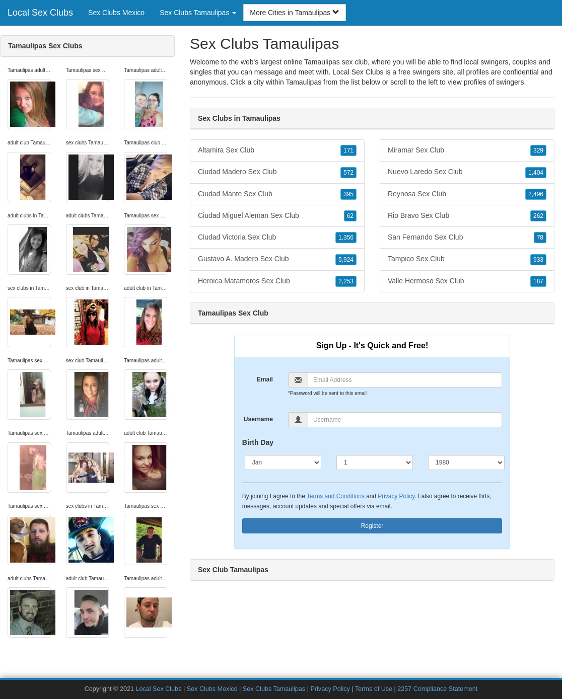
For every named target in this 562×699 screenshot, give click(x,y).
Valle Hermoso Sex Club (467, 281)
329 (538, 150)
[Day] (374, 462)
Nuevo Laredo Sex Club (467, 172)
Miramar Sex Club (467, 150)
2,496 (535, 194)
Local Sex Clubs (40, 13)
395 (348, 194)
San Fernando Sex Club (467, 237)
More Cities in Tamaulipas (294, 13)
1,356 (346, 237)
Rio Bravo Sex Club (467, 215)
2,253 (346, 281)
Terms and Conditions (336, 496)
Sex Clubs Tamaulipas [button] (198, 13)
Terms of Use (373, 688)
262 (538, 215)
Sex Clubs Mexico (116, 13)
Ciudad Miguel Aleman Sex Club (277, 215)
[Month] (283, 462)
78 (540, 237)
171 (348, 150)
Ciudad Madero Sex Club (277, 172)
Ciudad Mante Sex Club (277, 194)
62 (350, 215)
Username (258, 419)
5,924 (346, 259)
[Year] (466, 462)
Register (372, 525)
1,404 (535, 172)
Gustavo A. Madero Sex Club (277, 259)
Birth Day (257, 442)
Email (265, 379)
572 (348, 172)
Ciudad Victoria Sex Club (277, 237)
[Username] (405, 419)
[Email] (405, 379)
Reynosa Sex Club (467, 194)
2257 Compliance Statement (437, 688)
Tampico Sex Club (467, 259)
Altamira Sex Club (277, 150)
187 (538, 281)
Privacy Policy (396, 496)
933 (538, 259)
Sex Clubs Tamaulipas (274, 688)
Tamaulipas (303, 82)
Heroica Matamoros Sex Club (277, 281)
